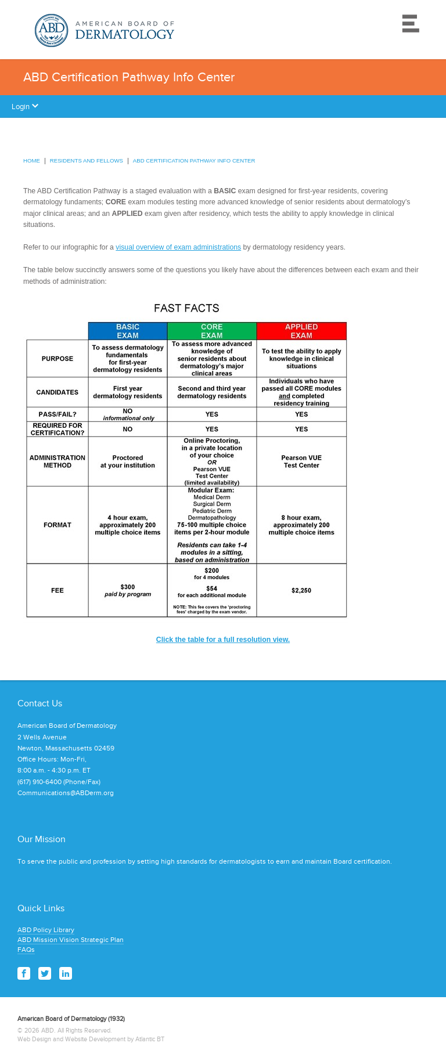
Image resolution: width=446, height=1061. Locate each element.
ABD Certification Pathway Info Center (194, 160)
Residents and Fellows (86, 160)
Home (31, 160)
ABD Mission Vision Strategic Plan (70, 940)
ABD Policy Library (45, 930)
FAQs (26, 949)
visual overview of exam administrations (178, 247)
